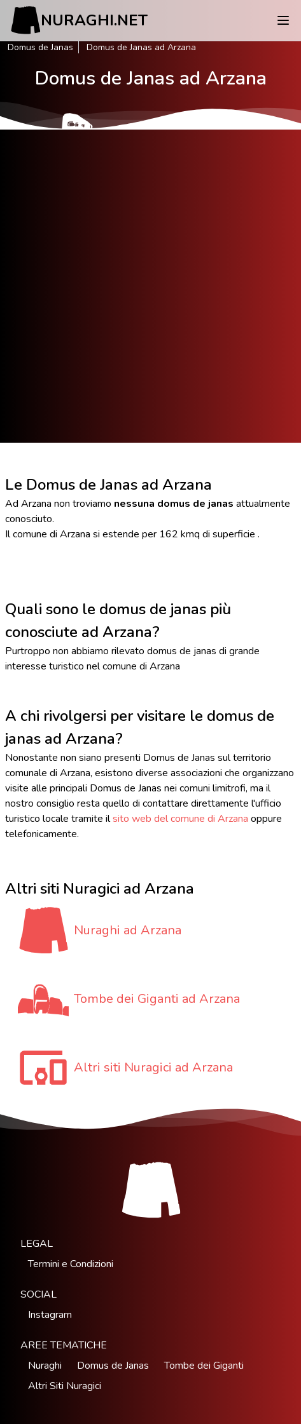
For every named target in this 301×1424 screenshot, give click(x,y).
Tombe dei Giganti (204, 1366)
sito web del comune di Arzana (180, 819)
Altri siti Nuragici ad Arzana (153, 1067)
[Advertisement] (150, 286)
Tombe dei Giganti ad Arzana (157, 998)
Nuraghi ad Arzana (127, 930)
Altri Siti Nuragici (64, 1386)
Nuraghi (45, 1366)
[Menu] (283, 20)
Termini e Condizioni (70, 1264)
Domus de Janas (40, 47)
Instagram (50, 1315)
